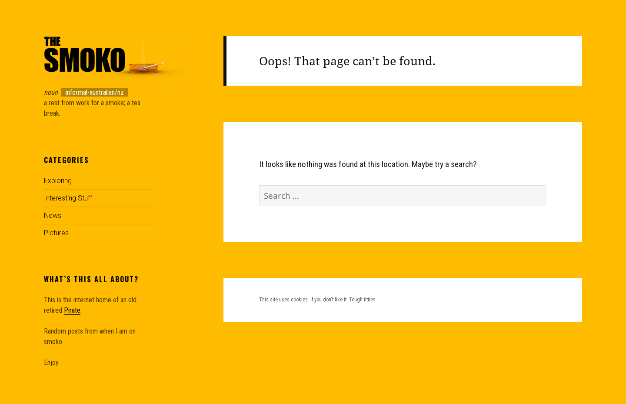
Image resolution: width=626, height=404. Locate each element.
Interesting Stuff (68, 198)
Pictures (56, 233)
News (52, 215)
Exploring (58, 181)
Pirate (72, 310)
